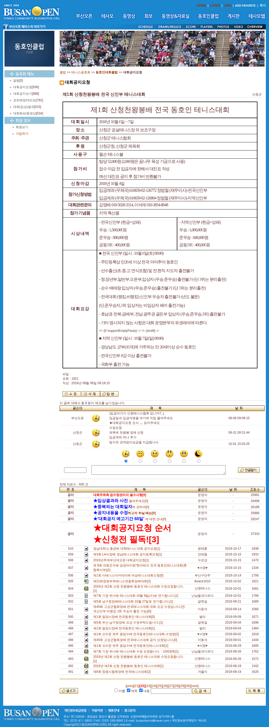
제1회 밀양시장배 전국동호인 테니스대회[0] (125, 617)
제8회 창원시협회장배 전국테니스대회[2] (122, 672)
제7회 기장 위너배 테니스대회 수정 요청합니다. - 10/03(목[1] (136, 651)
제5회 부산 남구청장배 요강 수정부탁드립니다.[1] (128, 622)
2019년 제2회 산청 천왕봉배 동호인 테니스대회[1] (129, 666)
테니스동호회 (80, 72)
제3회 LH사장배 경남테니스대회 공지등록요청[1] (128, 554)
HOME (201, 5)
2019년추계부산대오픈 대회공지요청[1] (122, 560)
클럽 (63, 72)
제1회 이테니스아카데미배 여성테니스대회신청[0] (129, 575)
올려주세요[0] (120, 501)
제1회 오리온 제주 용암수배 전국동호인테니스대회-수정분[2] (136, 634)
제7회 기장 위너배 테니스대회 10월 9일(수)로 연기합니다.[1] (136, 596)
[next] (194, 686)
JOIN (227, 5)
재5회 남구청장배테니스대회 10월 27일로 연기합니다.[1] (134, 601)
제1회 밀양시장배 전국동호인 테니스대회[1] (125, 628)
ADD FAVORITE (245, 5)
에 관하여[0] (121, 507)
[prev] (129, 686)
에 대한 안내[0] (129, 519)
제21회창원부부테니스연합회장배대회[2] (122, 581)
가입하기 (22, 134)
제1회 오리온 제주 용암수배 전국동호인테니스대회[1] (131, 646)
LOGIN (215, 5)
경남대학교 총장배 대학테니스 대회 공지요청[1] (127, 548)
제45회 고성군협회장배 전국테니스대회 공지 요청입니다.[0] (136, 640)
